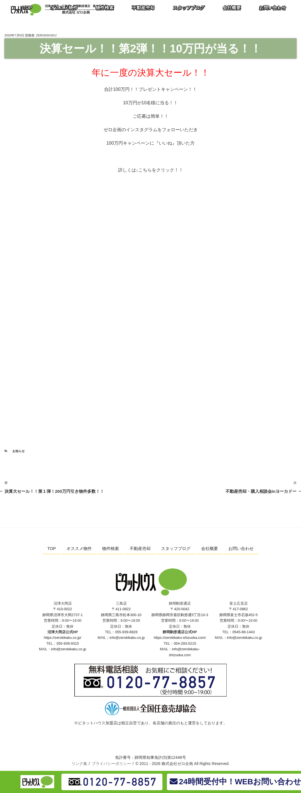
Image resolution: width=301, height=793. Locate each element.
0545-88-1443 (243, 632)
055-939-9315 (67, 643)
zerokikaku (46, 35)
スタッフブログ (175, 548)
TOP (51, 548)
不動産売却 (140, 548)
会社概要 (209, 548)
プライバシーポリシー (111, 763)
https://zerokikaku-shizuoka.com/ (180, 637)
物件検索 (110, 548)
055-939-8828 (126, 632)
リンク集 (79, 763)
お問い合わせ (241, 548)
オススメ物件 (79, 548)
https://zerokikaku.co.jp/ (62, 637)
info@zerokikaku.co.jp (68, 649)
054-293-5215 (185, 643)
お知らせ (18, 451)
